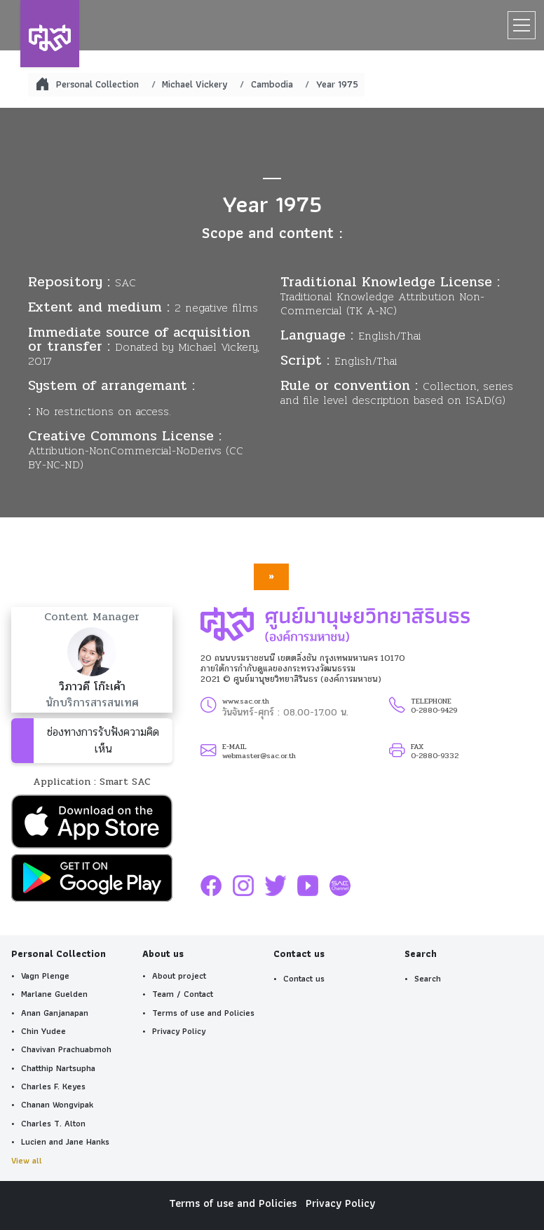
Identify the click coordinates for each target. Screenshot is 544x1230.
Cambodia (272, 84)
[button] (91, 824)
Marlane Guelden (54, 994)
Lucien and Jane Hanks (65, 1142)
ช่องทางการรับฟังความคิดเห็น (103, 740)
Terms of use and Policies (203, 1013)
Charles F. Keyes (53, 1086)
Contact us (304, 979)
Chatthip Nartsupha (58, 1068)
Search (427, 979)
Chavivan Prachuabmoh (66, 1049)
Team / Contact (182, 994)
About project (179, 976)
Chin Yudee (43, 1031)
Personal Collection (97, 84)
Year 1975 (337, 84)
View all (26, 1161)
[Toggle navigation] (522, 25)
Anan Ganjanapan (54, 1013)
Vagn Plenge (45, 976)
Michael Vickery (194, 84)
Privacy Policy (178, 1031)
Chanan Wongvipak (57, 1105)
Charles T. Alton (53, 1124)
